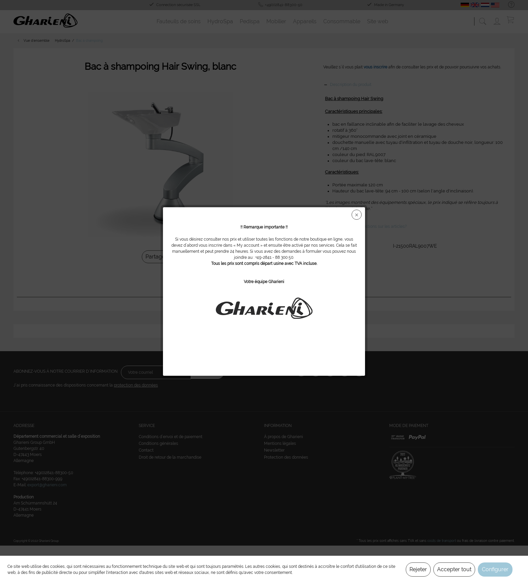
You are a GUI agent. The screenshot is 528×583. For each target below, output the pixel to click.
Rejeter (418, 569)
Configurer (495, 569)
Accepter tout (454, 569)
